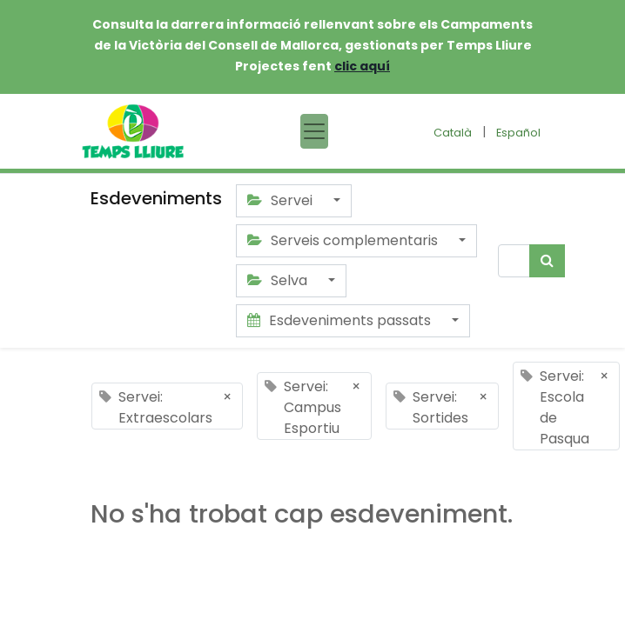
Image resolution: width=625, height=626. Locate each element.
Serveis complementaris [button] (344, 240)
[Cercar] (547, 260)
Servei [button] (281, 200)
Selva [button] (279, 280)
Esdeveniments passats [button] (340, 320)
